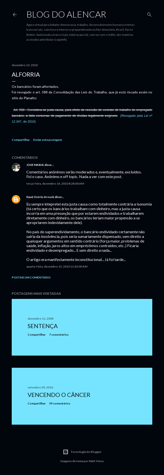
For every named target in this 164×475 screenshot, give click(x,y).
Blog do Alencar (66, 14)
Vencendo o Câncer (59, 394)
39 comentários (59, 403)
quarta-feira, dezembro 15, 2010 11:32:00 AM (56, 266)
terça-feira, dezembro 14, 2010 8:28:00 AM (55, 183)
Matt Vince (96, 461)
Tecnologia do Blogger (82, 452)
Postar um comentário (31, 277)
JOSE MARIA (35, 165)
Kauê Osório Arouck (40, 197)
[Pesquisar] (149, 13)
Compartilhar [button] (21, 140)
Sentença (43, 325)
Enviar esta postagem (47, 140)
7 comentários (59, 334)
